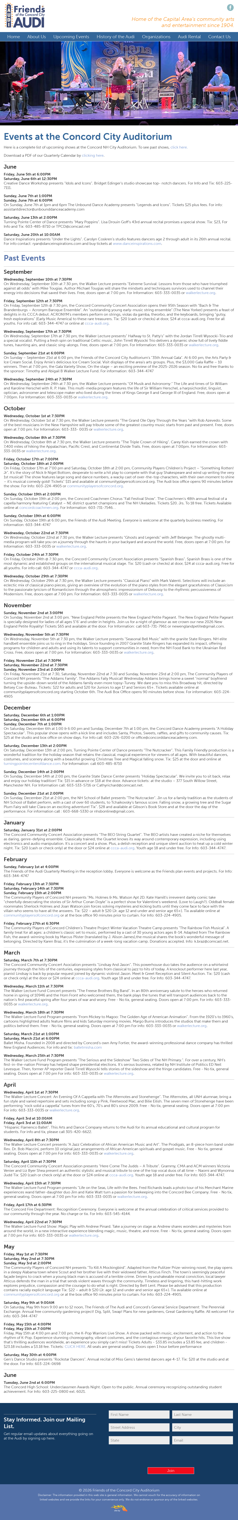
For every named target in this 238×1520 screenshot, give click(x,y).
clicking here (93, 155)
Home (13, 36)
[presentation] (171, 1456)
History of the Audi (116, 36)
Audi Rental (189, 36)
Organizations (156, 36)
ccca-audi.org (97, 323)
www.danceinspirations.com (137, 243)
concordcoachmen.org (38, 507)
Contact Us (219, 36)
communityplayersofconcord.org (95, 486)
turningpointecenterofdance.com (32, 763)
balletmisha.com (88, 1047)
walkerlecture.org (200, 292)
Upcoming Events (71, 36)
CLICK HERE (75, 1346)
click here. (179, 147)
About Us (36, 36)
